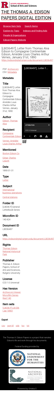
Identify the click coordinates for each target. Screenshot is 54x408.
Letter (5, 180)
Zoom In (24, 136)
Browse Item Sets (12, 26)
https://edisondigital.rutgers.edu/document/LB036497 (27, 60)
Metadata (12, 72)
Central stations (10, 197)
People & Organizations (14, 35)
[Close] (49, 125)
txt (28, 325)
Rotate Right (35, 136)
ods (17, 325)
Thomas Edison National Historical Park (11, 251)
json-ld (10, 325)
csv (3, 325)
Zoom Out (30, 136)
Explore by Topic (11, 30)
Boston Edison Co (11, 153)
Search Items (31, 26)
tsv (23, 325)
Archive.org (13, 69)
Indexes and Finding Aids (35, 30)
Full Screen (30, 141)
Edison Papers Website (14, 40)
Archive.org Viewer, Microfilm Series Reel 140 (12, 295)
